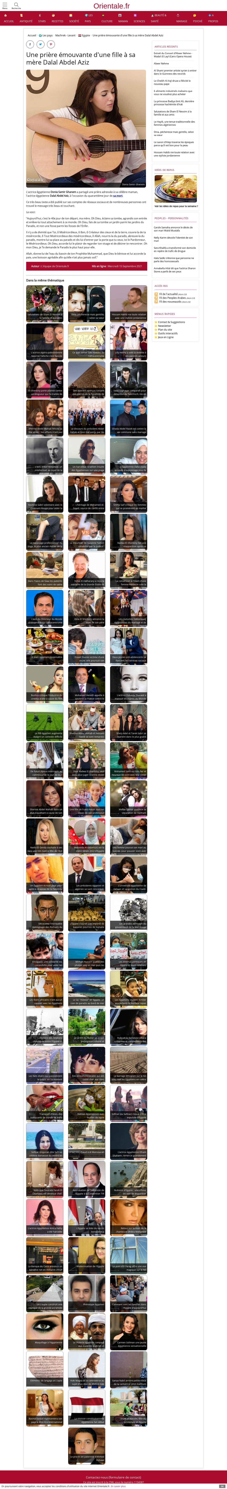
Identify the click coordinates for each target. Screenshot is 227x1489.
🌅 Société (74, 18)
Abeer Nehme (161, 63)
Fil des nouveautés (167, 301)
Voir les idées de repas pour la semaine (175, 206)
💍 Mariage (181, 18)
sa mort (117, 195)
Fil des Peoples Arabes (170, 298)
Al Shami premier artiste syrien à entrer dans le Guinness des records (175, 72)
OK (222, 1486)
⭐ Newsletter (162, 326)
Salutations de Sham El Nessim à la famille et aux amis (173, 113)
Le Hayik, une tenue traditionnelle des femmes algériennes (174, 123)
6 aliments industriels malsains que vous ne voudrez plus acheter (173, 92)
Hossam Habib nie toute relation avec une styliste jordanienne (174, 154)
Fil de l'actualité (166, 294)
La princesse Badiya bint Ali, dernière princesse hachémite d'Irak (174, 103)
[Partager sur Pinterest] (51, 44)
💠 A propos (213, 18)
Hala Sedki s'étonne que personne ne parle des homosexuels (174, 259)
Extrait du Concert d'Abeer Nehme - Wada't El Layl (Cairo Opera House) (173, 55)
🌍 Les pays (89, 18)
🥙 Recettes (57, 18)
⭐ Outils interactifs (166, 333)
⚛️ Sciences (139, 18)
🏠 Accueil (9, 18)
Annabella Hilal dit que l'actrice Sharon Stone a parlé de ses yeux (175, 270)
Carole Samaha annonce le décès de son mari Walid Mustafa (173, 229)
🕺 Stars (42, 18)
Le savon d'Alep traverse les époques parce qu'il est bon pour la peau (174, 143)
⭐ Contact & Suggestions (169, 322)
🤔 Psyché (197, 18)
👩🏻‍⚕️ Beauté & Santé (158, 18)
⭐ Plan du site (163, 329)
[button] (5, 6)
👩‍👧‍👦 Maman (123, 18)
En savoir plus (118, 1486)
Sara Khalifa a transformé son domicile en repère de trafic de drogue (175, 249)
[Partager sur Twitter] (40, 44)
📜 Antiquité (26, 18)
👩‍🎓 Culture (107, 18)
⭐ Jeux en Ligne (164, 337)
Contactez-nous (97, 1477)
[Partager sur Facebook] (30, 44)
